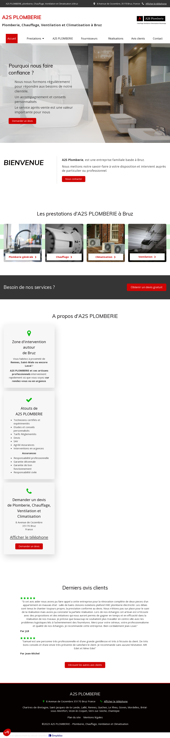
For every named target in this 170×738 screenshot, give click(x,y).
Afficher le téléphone (156, 3)
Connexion (160, 734)
